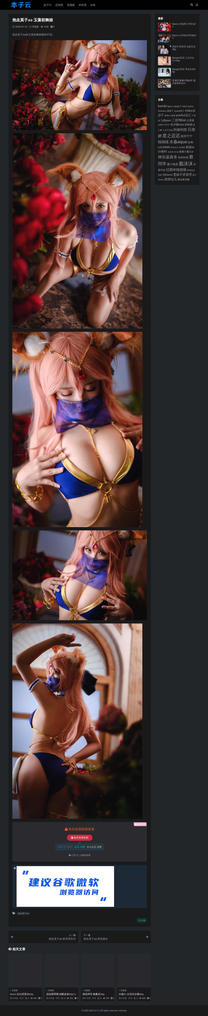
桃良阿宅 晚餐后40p (94, 993)
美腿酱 (35, 26)
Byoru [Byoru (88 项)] (170, 106)
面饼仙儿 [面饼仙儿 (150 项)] (170, 179)
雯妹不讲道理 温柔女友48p (184, 48)
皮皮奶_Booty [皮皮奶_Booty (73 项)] (173, 152)
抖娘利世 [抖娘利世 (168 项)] (180, 129)
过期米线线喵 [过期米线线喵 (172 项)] (176, 169)
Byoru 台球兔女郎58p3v (184, 37)
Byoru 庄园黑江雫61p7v (184, 25)
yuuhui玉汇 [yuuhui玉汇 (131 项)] (183, 115)
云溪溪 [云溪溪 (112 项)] (190, 120)
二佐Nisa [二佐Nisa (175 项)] (179, 119)
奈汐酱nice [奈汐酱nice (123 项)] (177, 124)
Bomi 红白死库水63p (21, 993)
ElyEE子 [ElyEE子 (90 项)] (177, 106)
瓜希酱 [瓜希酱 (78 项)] (182, 147)
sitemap (122, 1010)
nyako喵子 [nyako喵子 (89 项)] (179, 110)
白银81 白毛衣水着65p (131, 993)
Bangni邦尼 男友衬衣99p (183, 70)
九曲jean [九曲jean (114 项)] (166, 120)
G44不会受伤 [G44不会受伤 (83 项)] (188, 106)
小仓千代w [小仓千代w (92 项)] (167, 130)
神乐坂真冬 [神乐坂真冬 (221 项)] (167, 156)
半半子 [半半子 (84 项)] (167, 124)
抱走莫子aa (23, 913)
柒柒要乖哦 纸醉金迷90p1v (61, 993)
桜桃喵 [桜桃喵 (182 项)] (163, 141)
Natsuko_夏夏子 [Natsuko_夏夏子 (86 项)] (165, 111)
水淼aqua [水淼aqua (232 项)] (178, 141)
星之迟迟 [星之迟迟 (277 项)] (171, 135)
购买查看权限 (79, 837)
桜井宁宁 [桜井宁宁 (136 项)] (186, 136)
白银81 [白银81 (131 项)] (162, 151)
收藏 (141, 920)
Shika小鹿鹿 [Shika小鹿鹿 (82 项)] (169, 115)
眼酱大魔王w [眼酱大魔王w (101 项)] (186, 151)
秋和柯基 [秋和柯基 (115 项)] (183, 157)
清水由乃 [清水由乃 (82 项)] (174, 147)
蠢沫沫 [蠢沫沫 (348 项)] (186, 163)
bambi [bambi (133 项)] (162, 106)
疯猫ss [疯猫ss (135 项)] (190, 147)
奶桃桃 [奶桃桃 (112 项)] (189, 124)
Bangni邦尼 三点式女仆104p (183, 59)
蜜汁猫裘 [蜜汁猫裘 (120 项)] (172, 164)
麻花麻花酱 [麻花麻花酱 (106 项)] (183, 179)
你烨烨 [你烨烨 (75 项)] (160, 125)
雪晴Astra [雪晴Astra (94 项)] (167, 174)
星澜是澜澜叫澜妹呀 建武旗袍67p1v (184, 82)
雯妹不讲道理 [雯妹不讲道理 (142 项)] (182, 174)
